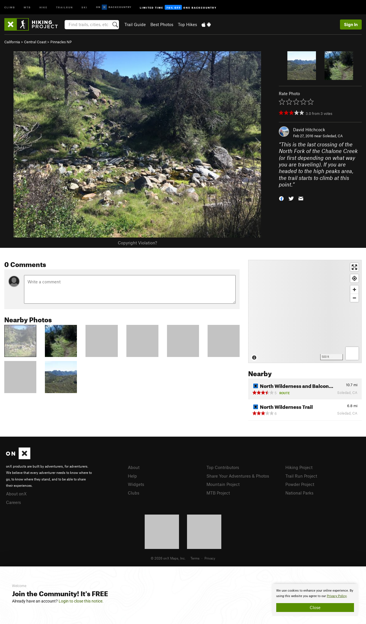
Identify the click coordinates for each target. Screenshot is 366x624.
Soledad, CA (333, 136)
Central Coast (35, 42)
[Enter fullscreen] (354, 267)
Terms (195, 558)
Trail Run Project (301, 475)
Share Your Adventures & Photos (237, 475)
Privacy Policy (337, 596)
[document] (315, 600)
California (12, 42)
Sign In (351, 24)
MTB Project (218, 492)
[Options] (352, 353)
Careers (13, 502)
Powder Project (299, 484)
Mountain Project (223, 484)
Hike (43, 7)
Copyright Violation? (137, 242)
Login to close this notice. (81, 601)
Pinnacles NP (61, 42)
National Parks (299, 492)
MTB (27, 7)
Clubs (133, 492)
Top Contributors (222, 467)
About (134, 467)
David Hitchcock (309, 129)
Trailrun (64, 7)
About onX (16, 493)
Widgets (136, 484)
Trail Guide (135, 24)
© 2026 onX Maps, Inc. (168, 558)
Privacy (209, 558)
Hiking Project (299, 467)
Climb (9, 7)
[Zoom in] (354, 289)
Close (315, 607)
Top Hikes (187, 24)
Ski (84, 7)
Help (132, 475)
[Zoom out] (354, 298)
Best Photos (161, 24)
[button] (281, 198)
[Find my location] (354, 278)
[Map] (304, 311)
